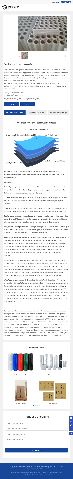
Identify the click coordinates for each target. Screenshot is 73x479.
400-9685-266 (61, 2)
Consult (11, 104)
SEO (44, 469)
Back (28, 104)
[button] (33, 405)
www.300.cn (34, 469)
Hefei (40, 469)
